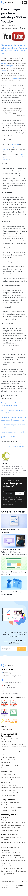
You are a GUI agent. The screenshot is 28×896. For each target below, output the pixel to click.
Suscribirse (19, 493)
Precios (3, 820)
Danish (16, 822)
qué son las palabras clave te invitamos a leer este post (14, 156)
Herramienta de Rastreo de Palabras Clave (12, 753)
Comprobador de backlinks (10, 739)
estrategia (10, 66)
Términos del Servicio (19, 886)
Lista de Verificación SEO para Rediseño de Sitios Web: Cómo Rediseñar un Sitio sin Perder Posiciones (14, 552)
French (9, 825)
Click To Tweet (20, 115)
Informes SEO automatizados (10, 777)
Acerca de (4, 817)
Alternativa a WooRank (8, 810)
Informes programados (8, 790)
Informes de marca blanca (9, 765)
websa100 (12, 25)
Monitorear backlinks (8, 757)
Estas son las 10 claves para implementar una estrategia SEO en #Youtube (12, 111)
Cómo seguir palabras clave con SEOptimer (11, 838)
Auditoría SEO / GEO (8, 760)
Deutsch (22, 822)
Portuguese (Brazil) (7, 830)
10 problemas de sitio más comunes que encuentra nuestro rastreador (13, 843)
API (2, 768)
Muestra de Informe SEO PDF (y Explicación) (11, 531)
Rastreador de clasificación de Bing (12, 780)
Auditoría (21, 648)
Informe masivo (6, 741)
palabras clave (14, 144)
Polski (18, 828)
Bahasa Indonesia (17, 825)
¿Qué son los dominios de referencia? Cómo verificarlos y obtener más (13, 867)
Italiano (3, 828)
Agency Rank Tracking (8, 774)
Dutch (13, 828)
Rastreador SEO (6, 762)
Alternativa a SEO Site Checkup (11, 807)
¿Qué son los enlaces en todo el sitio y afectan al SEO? (13, 573)
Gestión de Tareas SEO (8, 795)
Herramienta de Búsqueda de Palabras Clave (13, 748)
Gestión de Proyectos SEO (9, 793)
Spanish (3, 825)
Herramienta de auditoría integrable (12, 744)
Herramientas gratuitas (8, 785)
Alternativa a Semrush (8, 805)
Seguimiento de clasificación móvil (12, 788)
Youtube (8, 28)
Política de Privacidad (5, 886)
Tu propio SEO (6, 782)
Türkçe (16, 830)
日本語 (8, 828)
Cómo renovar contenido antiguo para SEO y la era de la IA (13, 593)
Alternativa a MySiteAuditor (10, 802)
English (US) (9, 822)
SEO (4, 28)
